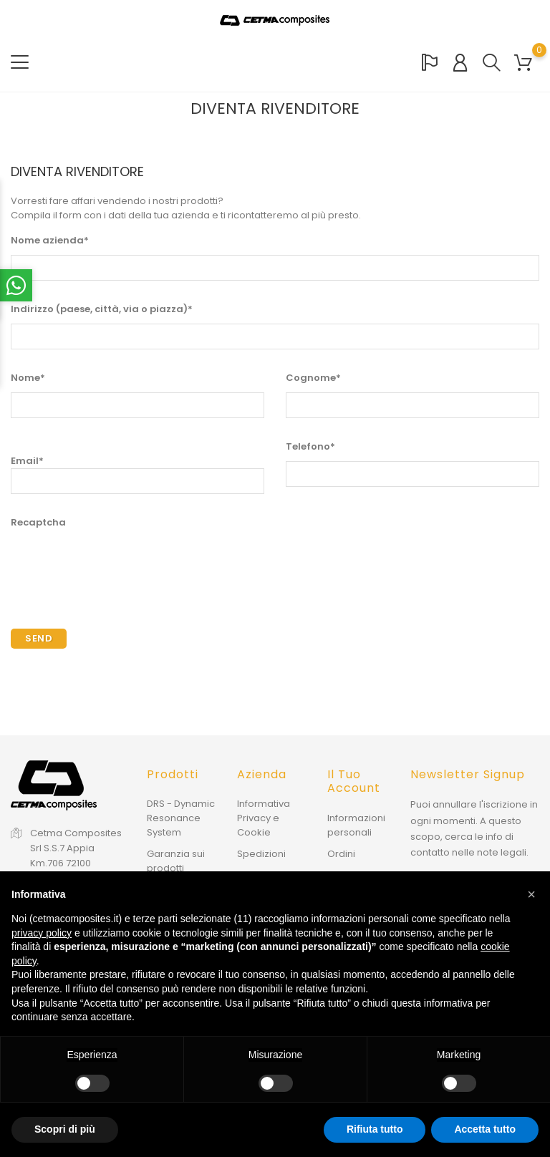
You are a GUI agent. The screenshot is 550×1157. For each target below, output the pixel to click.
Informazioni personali (356, 824)
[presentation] (119, 565)
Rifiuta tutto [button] (375, 1129)
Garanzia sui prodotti (176, 861)
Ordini (341, 853)
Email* (137, 474)
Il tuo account (353, 781)
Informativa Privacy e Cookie (263, 818)
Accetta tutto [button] (485, 1129)
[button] (531, 894)
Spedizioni (261, 854)
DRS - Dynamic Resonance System (181, 818)
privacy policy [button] (41, 933)
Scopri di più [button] (64, 1129)
